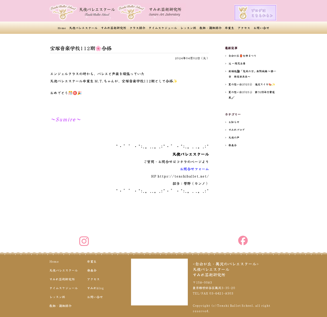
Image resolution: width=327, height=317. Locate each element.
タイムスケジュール (163, 27)
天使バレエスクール (83, 27)
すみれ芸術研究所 (113, 27)
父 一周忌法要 (236, 63)
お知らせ (233, 122)
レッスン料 (188, 27)
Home (62, 27)
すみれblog (95, 288)
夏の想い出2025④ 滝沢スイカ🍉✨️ (251, 84)
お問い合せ (261, 27)
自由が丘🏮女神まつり (242, 55)
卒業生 (229, 27)
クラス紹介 (137, 27)
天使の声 (233, 137)
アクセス (244, 27)
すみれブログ (236, 129)
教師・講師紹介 (210, 27)
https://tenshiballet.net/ (183, 176)
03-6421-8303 (221, 293)
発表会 (232, 145)
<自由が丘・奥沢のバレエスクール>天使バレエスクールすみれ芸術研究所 (226, 269)
